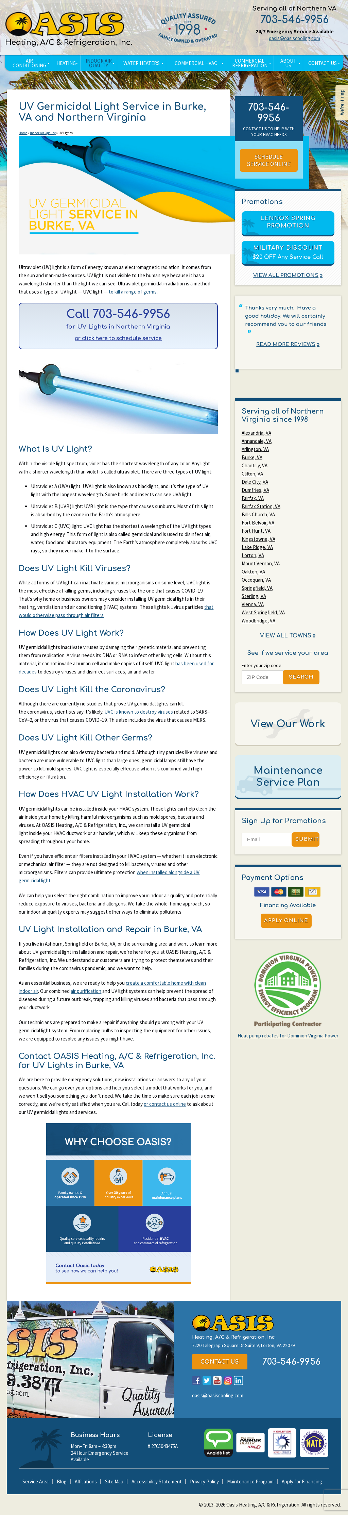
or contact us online (165, 1104)
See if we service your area (287, 653)
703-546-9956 (294, 20)
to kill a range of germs (133, 291)
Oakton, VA (253, 571)
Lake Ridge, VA (257, 547)
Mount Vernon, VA (261, 563)
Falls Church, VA (258, 514)
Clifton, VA (252, 473)
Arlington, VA (255, 449)
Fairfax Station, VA (261, 506)
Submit (307, 839)
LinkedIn (238, 1380)
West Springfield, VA (263, 612)
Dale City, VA (255, 482)
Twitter (207, 1380)
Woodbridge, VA (258, 620)
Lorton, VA (253, 555)
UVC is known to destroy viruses (138, 712)
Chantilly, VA (254, 465)
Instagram (228, 1380)
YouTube (217, 1380)
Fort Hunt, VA (256, 531)
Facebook (196, 1380)
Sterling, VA (254, 596)
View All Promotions (285, 275)
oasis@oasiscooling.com (294, 38)
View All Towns (285, 636)
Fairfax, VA (253, 498)
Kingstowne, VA (258, 539)
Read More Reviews (285, 344)
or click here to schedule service (118, 339)
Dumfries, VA (255, 490)
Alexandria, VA (256, 433)
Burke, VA (252, 457)
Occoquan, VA (256, 580)
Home (23, 133)
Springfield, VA (257, 588)
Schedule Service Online (269, 160)
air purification (86, 991)
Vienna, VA (253, 604)
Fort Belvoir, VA (258, 522)
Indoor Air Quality (43, 133)
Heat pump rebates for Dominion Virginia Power (288, 1035)
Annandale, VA (257, 441)
